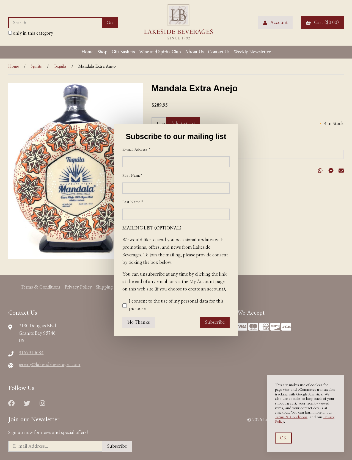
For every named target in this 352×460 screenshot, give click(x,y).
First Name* (132, 176)
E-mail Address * (136, 149)
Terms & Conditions (291, 417)
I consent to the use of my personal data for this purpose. (173, 305)
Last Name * (132, 202)
